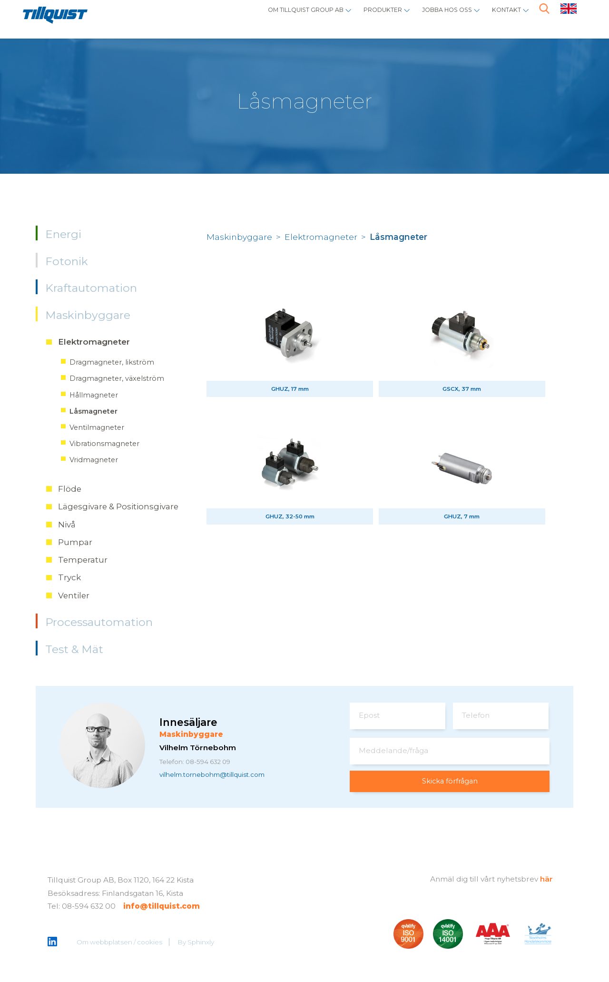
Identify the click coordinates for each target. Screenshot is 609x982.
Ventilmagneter (96, 427)
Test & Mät (74, 649)
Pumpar (75, 542)
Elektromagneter (94, 342)
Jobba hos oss (431, 16)
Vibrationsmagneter (104, 443)
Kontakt (502, 16)
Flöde (69, 489)
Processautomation (99, 622)
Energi (63, 234)
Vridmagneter (93, 460)
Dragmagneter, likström (111, 362)
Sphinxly (201, 943)
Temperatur (83, 560)
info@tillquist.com (161, 907)
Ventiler (73, 595)
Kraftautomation (91, 288)
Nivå (67, 524)
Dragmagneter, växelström (116, 378)
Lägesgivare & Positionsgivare (118, 506)
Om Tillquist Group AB (260, 16)
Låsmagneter (93, 411)
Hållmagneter (93, 395)
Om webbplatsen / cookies (120, 943)
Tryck (69, 577)
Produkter (354, 16)
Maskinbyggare (87, 315)
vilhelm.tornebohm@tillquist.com (221, 775)
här (546, 879)
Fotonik (66, 261)
